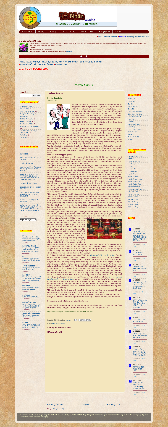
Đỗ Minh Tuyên (133, 204)
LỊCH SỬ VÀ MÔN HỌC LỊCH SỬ (139, 321)
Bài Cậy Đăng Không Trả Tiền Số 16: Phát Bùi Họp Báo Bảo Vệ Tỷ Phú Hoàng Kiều (31, 306)
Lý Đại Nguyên (132, 171)
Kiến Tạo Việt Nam (134, 124)
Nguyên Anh (132, 174)
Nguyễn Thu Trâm (133, 176)
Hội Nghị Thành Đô (26, 121)
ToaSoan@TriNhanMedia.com (137, 37)
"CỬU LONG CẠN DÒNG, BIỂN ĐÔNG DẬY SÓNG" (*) (140, 335)
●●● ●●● (22, 69)
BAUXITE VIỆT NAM (29, 246)
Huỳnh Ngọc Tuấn (133, 164)
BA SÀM (25, 322)
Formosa (131, 121)
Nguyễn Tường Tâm (134, 184)
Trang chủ (85, 404)
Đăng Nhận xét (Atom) (60, 409)
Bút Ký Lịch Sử (104, 32)
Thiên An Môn (132, 132)
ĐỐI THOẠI (26, 295)
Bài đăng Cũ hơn (114, 404)
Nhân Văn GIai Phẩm (26, 124)
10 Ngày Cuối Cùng (26, 106)
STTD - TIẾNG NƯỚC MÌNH (138, 254)
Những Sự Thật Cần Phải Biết (29, 126)
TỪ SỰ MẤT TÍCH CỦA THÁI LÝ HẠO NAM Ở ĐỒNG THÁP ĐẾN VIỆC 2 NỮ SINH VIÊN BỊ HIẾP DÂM (139, 236)
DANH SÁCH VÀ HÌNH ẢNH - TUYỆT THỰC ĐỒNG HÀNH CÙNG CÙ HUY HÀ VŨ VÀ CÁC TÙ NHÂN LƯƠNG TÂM (30, 177)
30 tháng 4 (131, 99)
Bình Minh (131, 158)
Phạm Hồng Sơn (133, 194)
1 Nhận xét (136, 341)
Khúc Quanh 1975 (87, 32)
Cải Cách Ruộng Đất (134, 116)
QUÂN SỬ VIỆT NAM (29, 302)
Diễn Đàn (119, 32)
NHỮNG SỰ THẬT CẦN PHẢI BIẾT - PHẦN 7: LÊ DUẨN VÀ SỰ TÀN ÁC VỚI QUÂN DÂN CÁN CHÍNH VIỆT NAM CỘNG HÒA (30, 208)
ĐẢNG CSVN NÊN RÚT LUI (30, 297)
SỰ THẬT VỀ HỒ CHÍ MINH (91, 62)
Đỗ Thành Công (133, 207)
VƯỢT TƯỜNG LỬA (36, 68)
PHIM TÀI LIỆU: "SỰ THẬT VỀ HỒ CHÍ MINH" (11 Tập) (30, 158)
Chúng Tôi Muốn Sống (27, 114)
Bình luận (55, 323)
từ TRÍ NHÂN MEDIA (26, 163)
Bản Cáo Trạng (24, 108)
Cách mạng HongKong (135, 111)
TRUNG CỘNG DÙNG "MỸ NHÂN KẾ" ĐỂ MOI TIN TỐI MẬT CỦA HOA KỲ (140, 352)
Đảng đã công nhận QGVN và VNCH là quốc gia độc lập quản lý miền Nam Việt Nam (31, 249)
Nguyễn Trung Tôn (134, 181)
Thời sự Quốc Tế (133, 137)
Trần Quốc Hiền (133, 199)
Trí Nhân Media (27, 32)
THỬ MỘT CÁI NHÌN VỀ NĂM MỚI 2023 (139, 268)
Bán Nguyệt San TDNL (135, 156)
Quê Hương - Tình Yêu (135, 129)
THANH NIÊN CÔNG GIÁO (31, 313)
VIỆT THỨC (26, 286)
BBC (23, 235)
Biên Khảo (131, 101)
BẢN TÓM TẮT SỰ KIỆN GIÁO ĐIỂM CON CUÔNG (29, 200)
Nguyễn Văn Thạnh (134, 186)
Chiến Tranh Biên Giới (27, 111)
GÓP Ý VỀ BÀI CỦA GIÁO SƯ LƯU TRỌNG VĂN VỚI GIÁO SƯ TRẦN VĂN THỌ (140, 304)
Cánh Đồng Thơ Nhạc (135, 114)
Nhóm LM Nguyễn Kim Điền (137, 189)
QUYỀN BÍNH (24, 154)
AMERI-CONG (61, 64)
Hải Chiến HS (24, 116)
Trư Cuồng (23, 135)
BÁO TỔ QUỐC (27, 275)
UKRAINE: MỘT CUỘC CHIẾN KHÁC (138, 369)
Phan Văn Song (133, 191)
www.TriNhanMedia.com (107, 37)
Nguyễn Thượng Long (135, 179)
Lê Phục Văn (132, 169)
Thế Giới (130, 134)
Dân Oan (131, 119)
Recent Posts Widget (142, 398)
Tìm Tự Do (23, 137)
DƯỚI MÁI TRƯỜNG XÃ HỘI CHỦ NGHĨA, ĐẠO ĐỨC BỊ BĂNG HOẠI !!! (30, 168)
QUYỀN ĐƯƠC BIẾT (28, 266)
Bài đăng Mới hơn (55, 404)
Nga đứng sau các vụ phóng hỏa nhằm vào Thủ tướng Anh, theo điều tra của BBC (31, 238)
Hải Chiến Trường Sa (26, 119)
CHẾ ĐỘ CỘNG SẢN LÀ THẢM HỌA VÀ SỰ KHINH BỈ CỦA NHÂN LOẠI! (29, 194)
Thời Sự (41, 32)
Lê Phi (130, 166)
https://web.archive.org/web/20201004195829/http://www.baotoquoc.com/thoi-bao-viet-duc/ (31, 278)
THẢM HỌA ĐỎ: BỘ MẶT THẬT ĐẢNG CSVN (60, 62)
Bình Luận (53, 32)
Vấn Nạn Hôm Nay (69, 32)
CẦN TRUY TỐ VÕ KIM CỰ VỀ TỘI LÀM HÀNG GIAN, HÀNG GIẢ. (139, 285)
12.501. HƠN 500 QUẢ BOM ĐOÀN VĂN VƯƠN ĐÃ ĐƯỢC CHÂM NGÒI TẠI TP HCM (31, 326)
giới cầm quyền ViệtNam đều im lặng (102, 255)
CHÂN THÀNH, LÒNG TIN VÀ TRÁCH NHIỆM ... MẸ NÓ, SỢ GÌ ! (139, 385)
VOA (23, 257)
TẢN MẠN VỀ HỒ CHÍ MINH (28, 183)
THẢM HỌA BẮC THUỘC (30, 62)
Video (130, 139)
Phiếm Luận (132, 127)
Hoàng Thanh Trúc (134, 161)
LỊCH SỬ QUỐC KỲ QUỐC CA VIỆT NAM (36, 64)
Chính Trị (131, 109)
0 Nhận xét (136, 244)
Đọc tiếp (69, 51)
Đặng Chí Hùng (133, 202)
